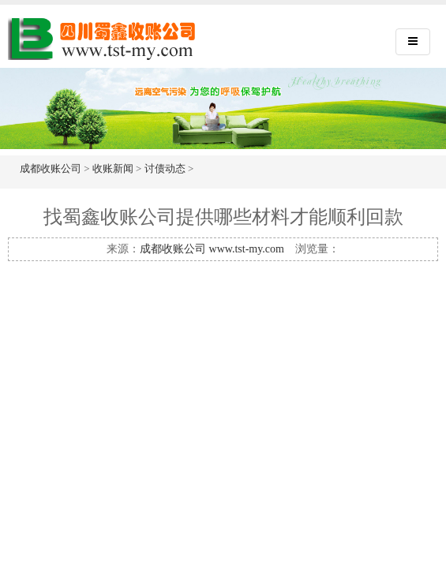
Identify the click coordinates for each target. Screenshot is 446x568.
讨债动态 (165, 168)
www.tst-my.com (246, 249)
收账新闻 (112, 168)
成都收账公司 (50, 168)
